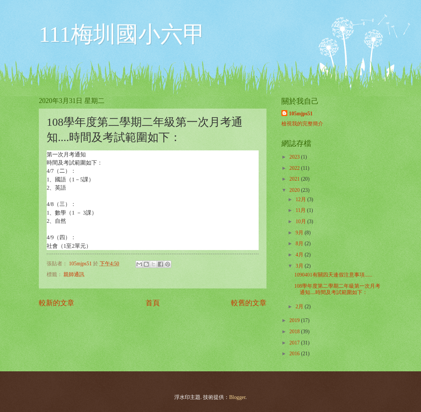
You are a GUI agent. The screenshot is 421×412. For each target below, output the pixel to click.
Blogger (237, 397)
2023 (295, 157)
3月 (300, 266)
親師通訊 (73, 274)
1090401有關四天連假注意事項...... (333, 275)
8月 (300, 243)
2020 (295, 190)
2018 (295, 331)
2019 (295, 320)
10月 (301, 221)
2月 (300, 306)
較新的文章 (56, 303)
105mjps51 (301, 113)
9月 (300, 232)
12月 (301, 199)
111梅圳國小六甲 (122, 34)
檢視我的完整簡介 (302, 124)
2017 (295, 343)
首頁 (153, 303)
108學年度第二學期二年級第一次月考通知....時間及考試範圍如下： (337, 289)
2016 (295, 353)
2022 (295, 168)
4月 (300, 255)
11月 (301, 210)
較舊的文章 (248, 303)
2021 (295, 179)
